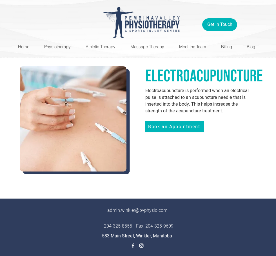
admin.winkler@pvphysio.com (137, 210)
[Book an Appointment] (174, 126)
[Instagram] (141, 245)
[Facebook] (133, 245)
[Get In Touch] (219, 24)
